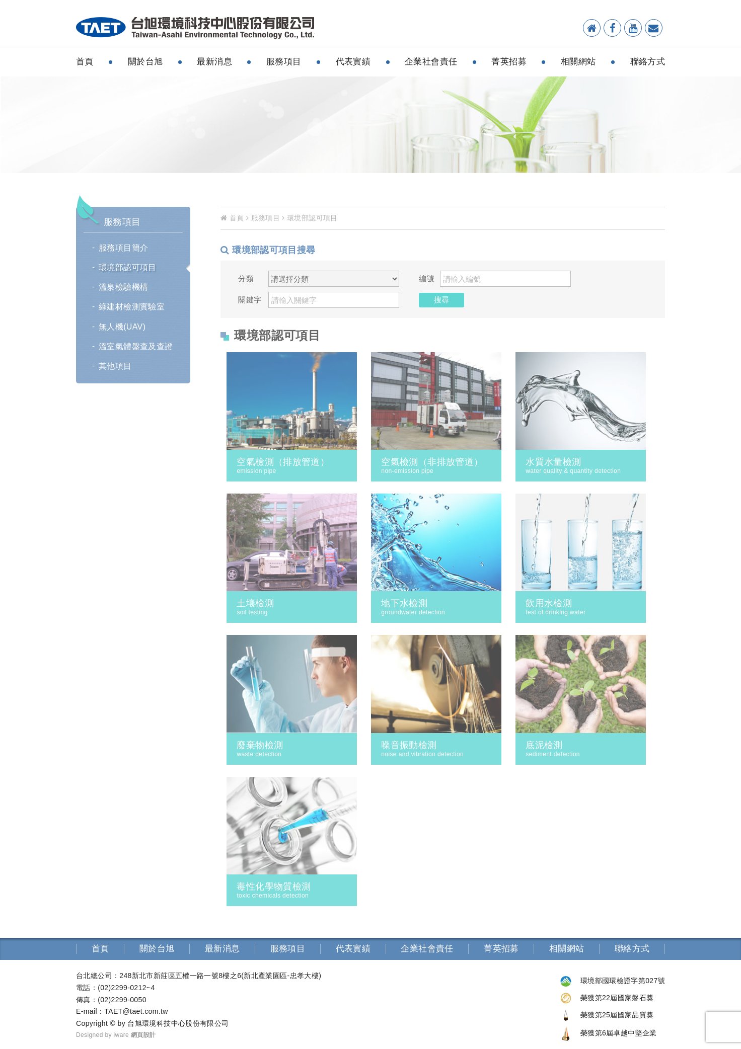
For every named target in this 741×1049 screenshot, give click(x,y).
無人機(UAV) (122, 326)
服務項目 (284, 61)
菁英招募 (509, 61)
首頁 (85, 61)
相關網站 (578, 61)
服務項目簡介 (123, 248)
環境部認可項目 (128, 267)
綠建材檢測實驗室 (132, 306)
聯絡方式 (647, 61)
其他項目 (115, 366)
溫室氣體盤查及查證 (136, 346)
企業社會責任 (431, 61)
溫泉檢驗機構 (123, 287)
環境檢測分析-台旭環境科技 (195, 28)
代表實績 (353, 61)
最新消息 (214, 61)
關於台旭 (145, 61)
